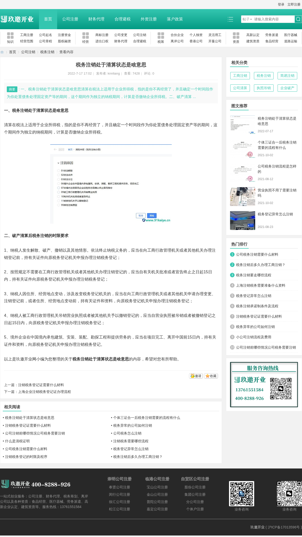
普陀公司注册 (157, 502)
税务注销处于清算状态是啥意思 (29, 418)
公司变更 (120, 35)
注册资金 (64, 35)
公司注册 (70, 19)
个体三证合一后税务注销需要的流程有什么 (146, 418)
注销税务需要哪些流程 (130, 441)
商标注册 (101, 35)
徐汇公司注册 (119, 502)
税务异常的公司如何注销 (132, 425)
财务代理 (96, 19)
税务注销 (47, 52)
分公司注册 (195, 502)
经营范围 (26, 41)
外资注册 (149, 19)
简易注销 (287, 76)
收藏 (213, 376)
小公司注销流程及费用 (253, 337)
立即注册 (293, 4)
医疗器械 (290, 35)
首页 (48, 19)
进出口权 (101, 41)
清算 (8, 125)
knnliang (114, 73)
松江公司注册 (119, 509)
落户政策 (175, 19)
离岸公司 (177, 41)
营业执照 (75, 315)
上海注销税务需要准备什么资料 (260, 285)
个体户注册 (195, 509)
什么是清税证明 (17, 441)
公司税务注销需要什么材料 (26, 449)
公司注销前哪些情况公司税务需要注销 (35, 433)
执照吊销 (264, 88)
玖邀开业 (257, 527)
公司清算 (240, 88)
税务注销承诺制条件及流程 (257, 306)
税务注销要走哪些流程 (253, 275)
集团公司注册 (195, 494)
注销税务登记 (93, 279)
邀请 (198, 376)
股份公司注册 (195, 487)
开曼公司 (214, 41)
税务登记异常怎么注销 (130, 449)
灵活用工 (214, 35)
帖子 (246, 19)
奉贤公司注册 (119, 487)
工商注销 (240, 76)
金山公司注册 (157, 494)
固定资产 (185, 125)
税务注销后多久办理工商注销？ (138, 457)
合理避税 (123, 19)
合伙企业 (177, 35)
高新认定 (252, 35)
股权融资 (64, 41)
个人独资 (196, 35)
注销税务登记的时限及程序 (26, 457)
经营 (93, 125)
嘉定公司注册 (157, 509)
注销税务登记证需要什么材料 (41, 385)
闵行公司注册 (119, 494)
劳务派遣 (271, 35)
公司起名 (45, 35)
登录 (281, 4)
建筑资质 (252, 41)
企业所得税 (50, 125)
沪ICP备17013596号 (284, 527)
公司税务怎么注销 (127, 433)
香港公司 (196, 41)
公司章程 (45, 41)
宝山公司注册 (157, 487)
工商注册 (26, 35)
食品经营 (271, 41)
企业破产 (287, 88)
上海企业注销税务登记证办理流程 (44, 392)
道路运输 (290, 41)
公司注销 (139, 35)
